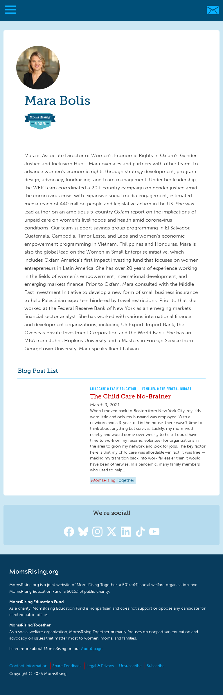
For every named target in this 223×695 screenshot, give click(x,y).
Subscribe (156, 665)
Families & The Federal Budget (167, 389)
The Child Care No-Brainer (130, 396)
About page (91, 648)
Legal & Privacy (100, 665)
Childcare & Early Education (113, 389)
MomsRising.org (109, 10)
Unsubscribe (130, 665)
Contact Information (28, 665)
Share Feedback (67, 665)
